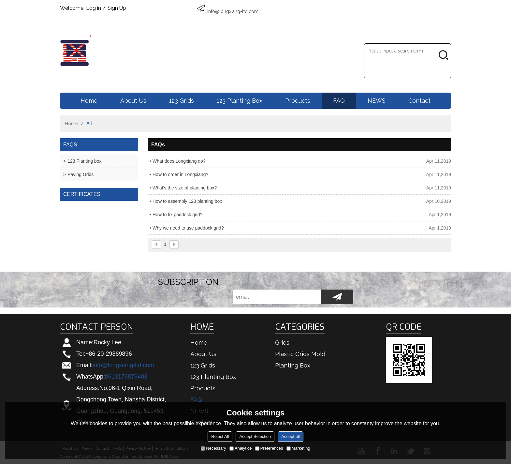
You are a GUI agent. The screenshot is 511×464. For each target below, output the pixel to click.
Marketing (298, 448)
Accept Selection (255, 436)
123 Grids (181, 100)
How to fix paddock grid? (177, 214)
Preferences (269, 448)
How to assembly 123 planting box (187, 201)
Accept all (290, 436)
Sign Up (117, 8)
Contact (419, 100)
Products (297, 100)
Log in (93, 8)
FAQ (339, 100)
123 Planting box (239, 100)
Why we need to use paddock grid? (188, 228)
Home (88, 100)
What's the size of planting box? (185, 187)
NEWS (377, 100)
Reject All (220, 436)
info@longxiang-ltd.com (123, 365)
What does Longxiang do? (179, 161)
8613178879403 (126, 376)
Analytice (240, 448)
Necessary (213, 448)
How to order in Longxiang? (180, 174)
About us (133, 100)
